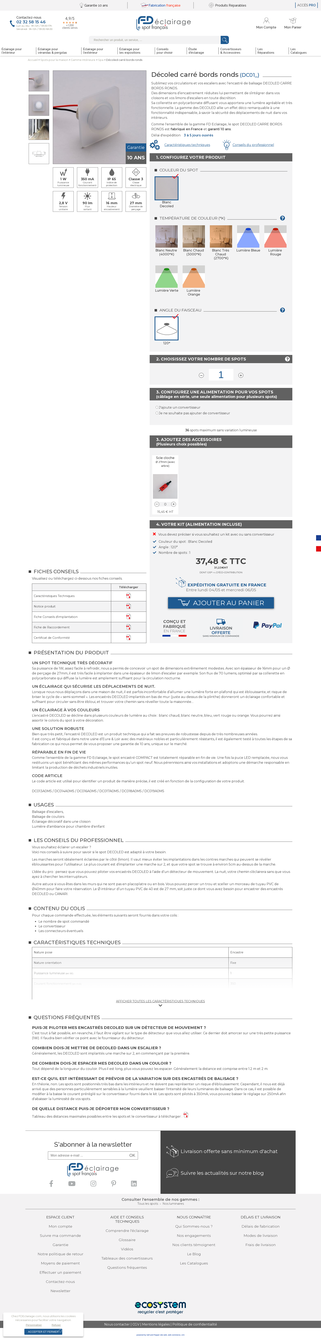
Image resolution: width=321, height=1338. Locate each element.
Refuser (56, 1325)
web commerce (174, 1335)
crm (182, 1335)
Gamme (83, 59)
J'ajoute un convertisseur (179, 407)
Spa (100, 59)
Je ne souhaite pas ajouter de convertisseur (194, 413)
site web (163, 1335)
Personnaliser (34, 1325)
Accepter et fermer (43, 1331)
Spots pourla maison (54, 59)
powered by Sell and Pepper (148, 1335)
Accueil (33, 59)
